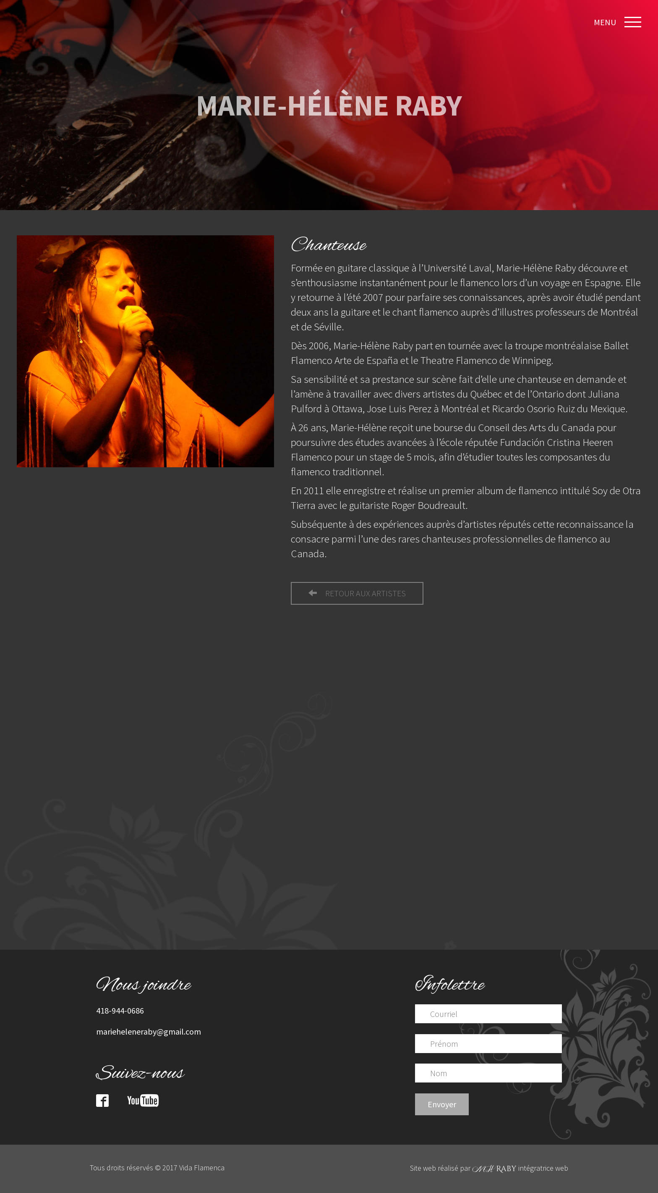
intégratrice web (520, 1168)
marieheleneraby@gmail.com (148, 1031)
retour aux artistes (357, 593)
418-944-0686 (120, 1010)
